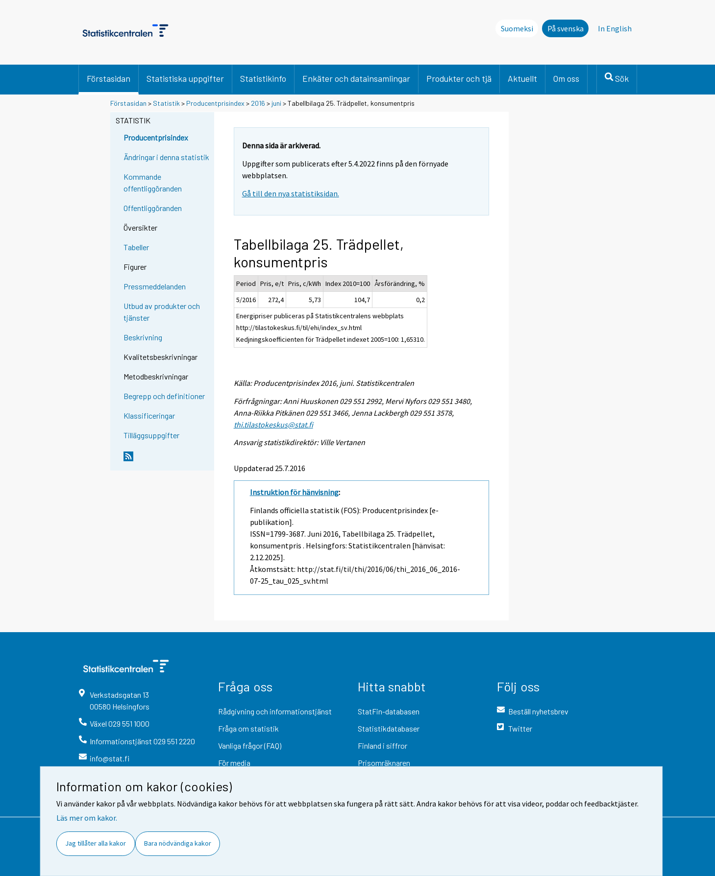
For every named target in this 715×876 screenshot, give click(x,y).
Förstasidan (108, 78)
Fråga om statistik (248, 728)
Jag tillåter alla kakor (95, 843)
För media (234, 762)
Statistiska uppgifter (185, 78)
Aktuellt (522, 78)
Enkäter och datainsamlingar (356, 78)
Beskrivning (142, 337)
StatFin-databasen (388, 711)
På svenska (565, 28)
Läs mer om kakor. (86, 818)
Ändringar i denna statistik (166, 157)
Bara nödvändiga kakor (177, 843)
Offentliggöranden (152, 208)
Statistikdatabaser (388, 728)
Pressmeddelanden (154, 286)
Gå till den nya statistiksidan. (290, 193)
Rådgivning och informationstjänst (275, 711)
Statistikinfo (263, 78)
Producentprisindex (215, 103)
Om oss (566, 78)
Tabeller (136, 247)
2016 (258, 103)
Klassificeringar (149, 415)
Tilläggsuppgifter (151, 435)
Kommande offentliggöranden (152, 182)
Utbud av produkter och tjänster (161, 311)
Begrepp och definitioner (164, 396)
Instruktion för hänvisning (294, 492)
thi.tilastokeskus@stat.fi (273, 424)
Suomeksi (517, 28)
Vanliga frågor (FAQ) (249, 745)
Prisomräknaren (384, 762)
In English (615, 28)
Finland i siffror (382, 745)
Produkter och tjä (459, 78)
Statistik (166, 103)
